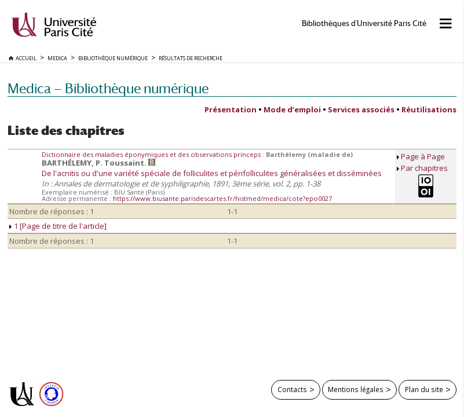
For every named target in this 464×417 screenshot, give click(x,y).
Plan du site (424, 389)
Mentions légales (355, 389)
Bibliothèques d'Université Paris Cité (364, 23)
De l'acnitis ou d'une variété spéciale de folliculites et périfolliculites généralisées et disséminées (212, 173)
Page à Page (423, 156)
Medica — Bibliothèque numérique (108, 88)
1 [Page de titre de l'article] (58, 226)
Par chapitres (424, 168)
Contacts (292, 389)
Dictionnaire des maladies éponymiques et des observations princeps (152, 154)
